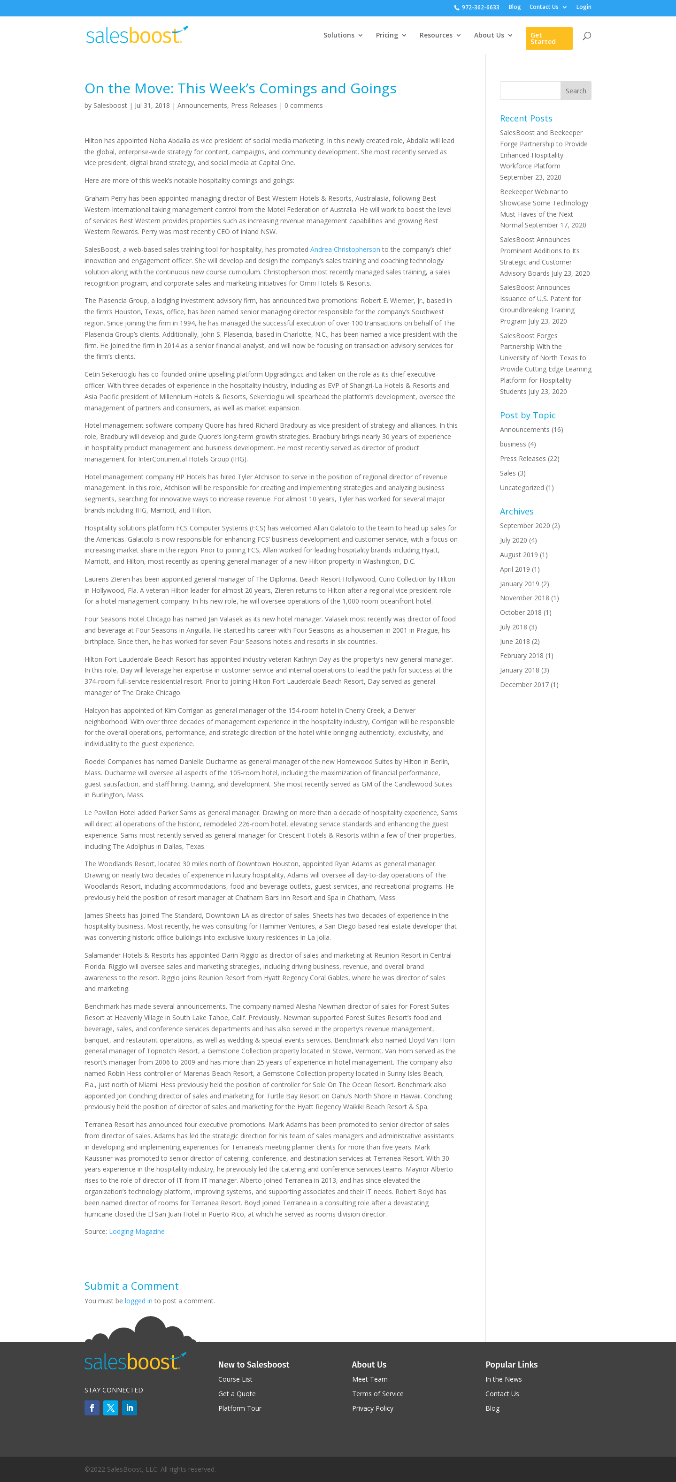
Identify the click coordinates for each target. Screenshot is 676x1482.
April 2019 (515, 569)
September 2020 (525, 525)
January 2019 (519, 583)
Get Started (543, 38)
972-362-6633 (480, 7)
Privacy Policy (372, 1408)
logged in (139, 1300)
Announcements (202, 105)
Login (584, 7)
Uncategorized (522, 487)
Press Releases (254, 105)
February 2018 (522, 655)
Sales (508, 473)
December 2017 (524, 684)
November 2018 (524, 597)
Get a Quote (237, 1393)
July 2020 (513, 540)
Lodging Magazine (137, 1231)
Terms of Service (378, 1393)
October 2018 (521, 612)
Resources (436, 35)
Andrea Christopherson (345, 249)
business (513, 443)
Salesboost (110, 105)
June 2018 (515, 641)
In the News (503, 1379)
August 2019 (519, 554)
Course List (235, 1379)
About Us (489, 35)
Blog (515, 7)
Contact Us (544, 7)
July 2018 (513, 626)
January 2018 (519, 669)
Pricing (387, 35)
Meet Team (370, 1379)
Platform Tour (239, 1408)
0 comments (303, 105)
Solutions (338, 35)
